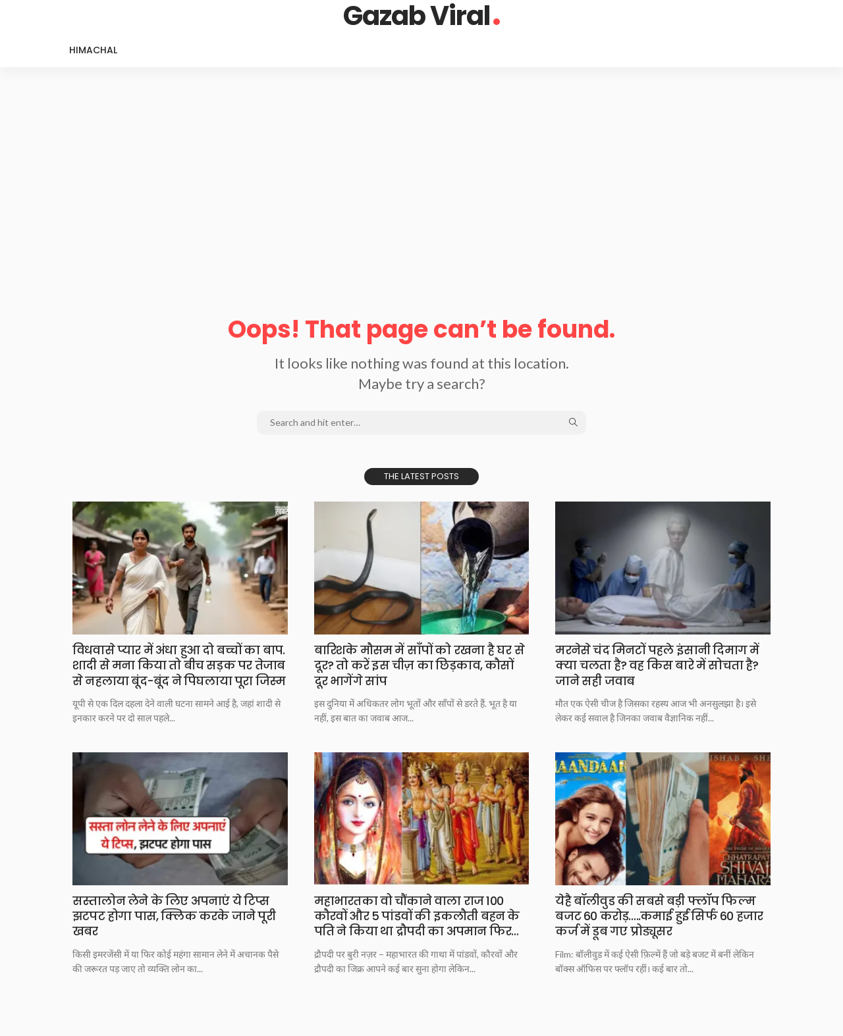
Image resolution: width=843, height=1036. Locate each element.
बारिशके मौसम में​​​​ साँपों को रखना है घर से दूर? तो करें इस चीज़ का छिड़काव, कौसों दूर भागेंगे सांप (419, 665)
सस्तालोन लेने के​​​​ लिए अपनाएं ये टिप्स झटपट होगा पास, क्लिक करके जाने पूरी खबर (174, 916)
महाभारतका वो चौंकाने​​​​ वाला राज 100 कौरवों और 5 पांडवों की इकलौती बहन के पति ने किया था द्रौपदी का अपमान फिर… (416, 916)
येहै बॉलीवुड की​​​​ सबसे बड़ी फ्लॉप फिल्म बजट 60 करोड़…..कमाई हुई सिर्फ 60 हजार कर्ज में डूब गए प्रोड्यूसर (659, 916)
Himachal (93, 50)
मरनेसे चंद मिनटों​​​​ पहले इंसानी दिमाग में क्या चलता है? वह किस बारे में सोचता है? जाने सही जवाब (657, 665)
